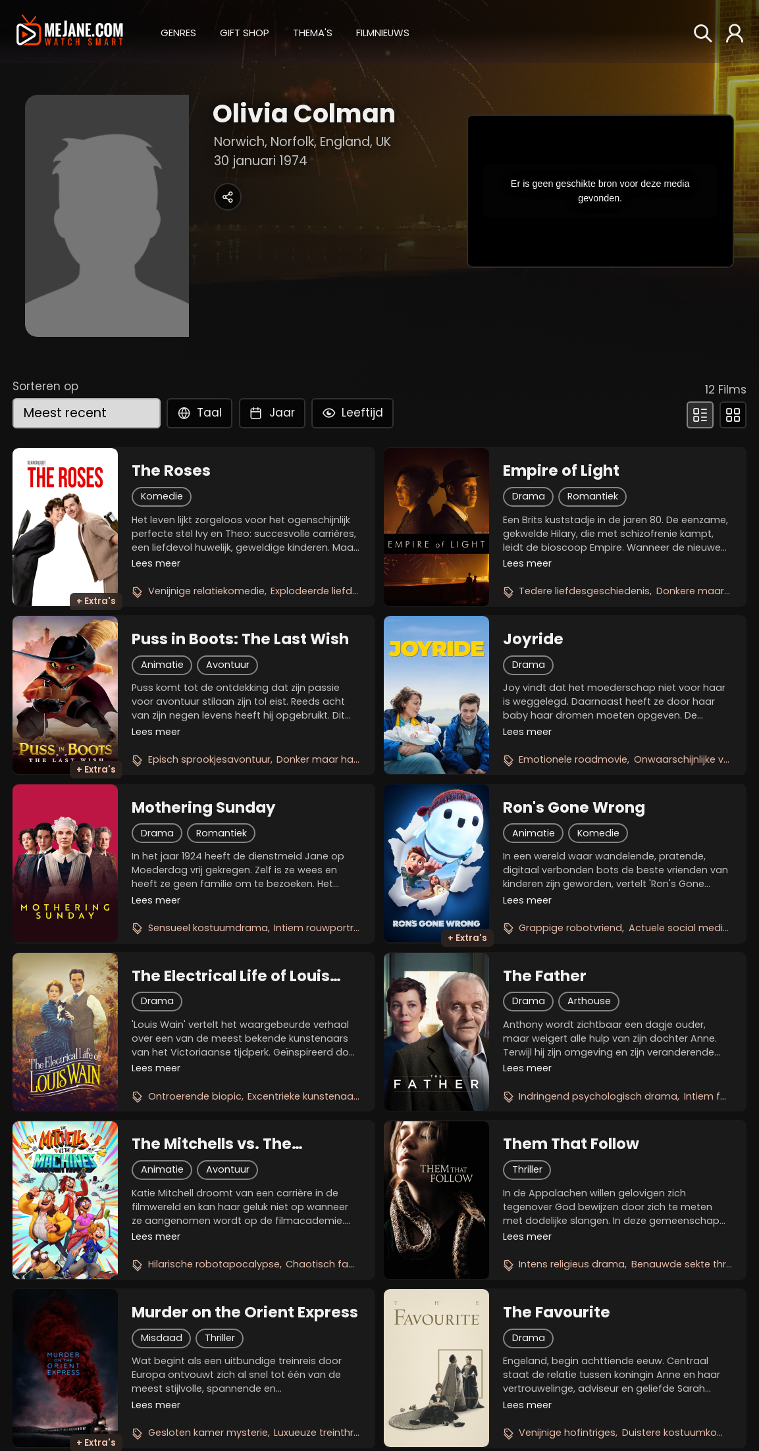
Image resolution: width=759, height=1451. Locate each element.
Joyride (533, 639)
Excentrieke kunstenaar (302, 1096)
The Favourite (556, 1312)
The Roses (171, 470)
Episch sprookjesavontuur (209, 759)
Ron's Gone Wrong (574, 807)
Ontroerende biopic (195, 1096)
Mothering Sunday (204, 807)
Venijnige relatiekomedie (206, 591)
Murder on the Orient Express (245, 1312)
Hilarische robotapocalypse (214, 1264)
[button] (178, 31)
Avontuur (227, 664)
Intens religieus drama (572, 1264)
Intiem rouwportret (318, 927)
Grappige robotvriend (570, 927)
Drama (528, 496)
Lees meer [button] (156, 563)
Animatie (162, 664)
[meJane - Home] (70, 31)
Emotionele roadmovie (573, 759)
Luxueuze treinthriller (321, 1432)
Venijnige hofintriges (567, 1432)
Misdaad (161, 1337)
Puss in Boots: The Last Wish (240, 639)
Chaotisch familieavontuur (349, 1264)
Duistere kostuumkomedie (684, 1432)
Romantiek (592, 496)
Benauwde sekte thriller (686, 1264)
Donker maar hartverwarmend (348, 759)
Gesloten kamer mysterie (208, 1432)
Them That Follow (571, 1144)
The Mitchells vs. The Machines (212, 1144)
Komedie (162, 496)
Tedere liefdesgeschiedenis (584, 591)
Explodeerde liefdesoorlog (333, 591)
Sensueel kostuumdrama (208, 927)
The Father (545, 976)
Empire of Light (561, 470)
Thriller (527, 1169)
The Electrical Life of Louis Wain (231, 976)
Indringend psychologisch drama (598, 1096)
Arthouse (589, 1000)
